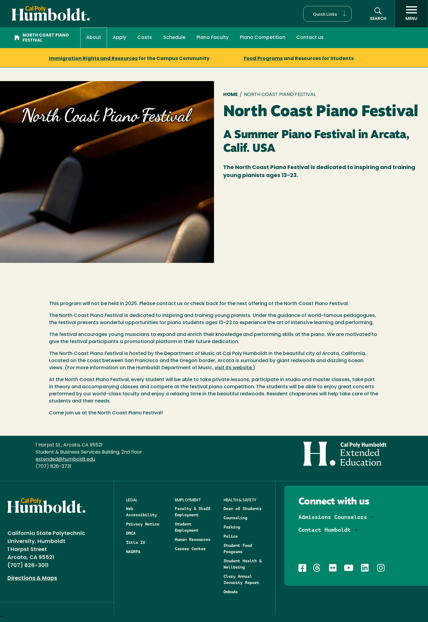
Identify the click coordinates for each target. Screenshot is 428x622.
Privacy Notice (142, 524)
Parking (232, 527)
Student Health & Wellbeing (243, 563)
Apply (119, 37)
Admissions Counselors (332, 517)
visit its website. (234, 368)
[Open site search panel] (378, 13)
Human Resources (192, 539)
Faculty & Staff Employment (192, 511)
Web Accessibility (141, 511)
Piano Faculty (212, 37)
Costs (144, 37)
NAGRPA (133, 551)
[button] (327, 14)
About (93, 37)
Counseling (235, 517)
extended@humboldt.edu (65, 459)
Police (231, 536)
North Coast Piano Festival (41, 38)
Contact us (310, 37)
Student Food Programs (238, 548)
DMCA (131, 533)
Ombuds (231, 591)
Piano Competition (262, 37)
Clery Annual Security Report (241, 579)
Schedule (174, 37)
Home (230, 94)
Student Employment (187, 527)
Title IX (135, 542)
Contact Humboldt (324, 530)
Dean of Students (243, 508)
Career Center (190, 548)
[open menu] (411, 13)
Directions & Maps (32, 578)
